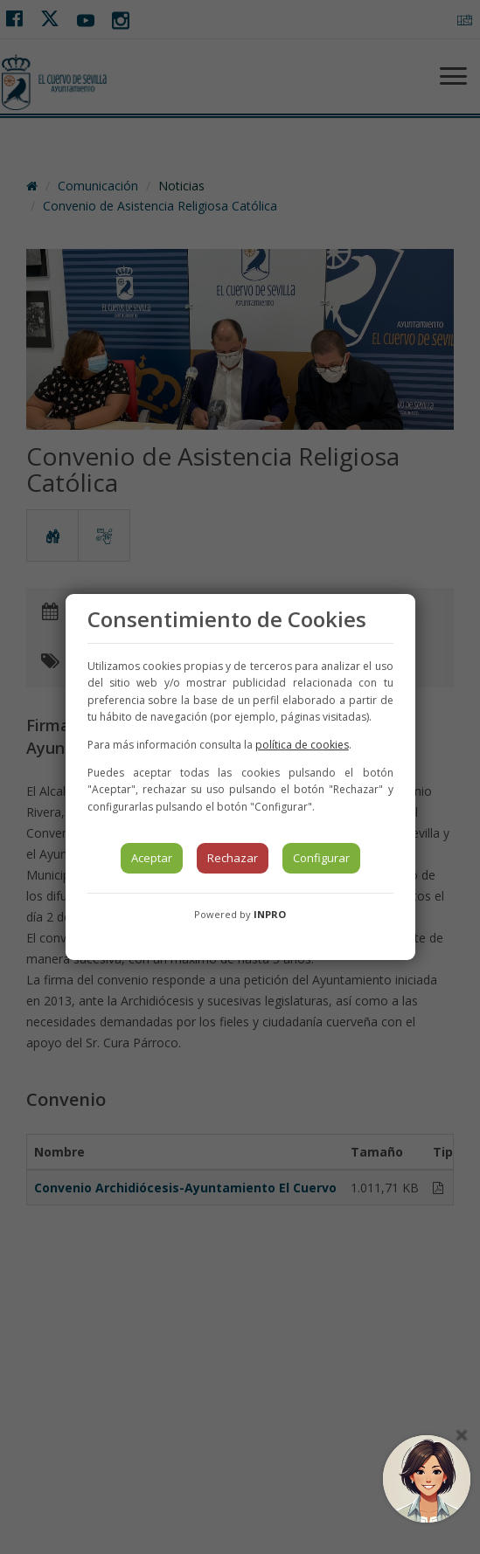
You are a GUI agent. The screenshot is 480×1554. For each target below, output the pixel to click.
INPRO (270, 914)
